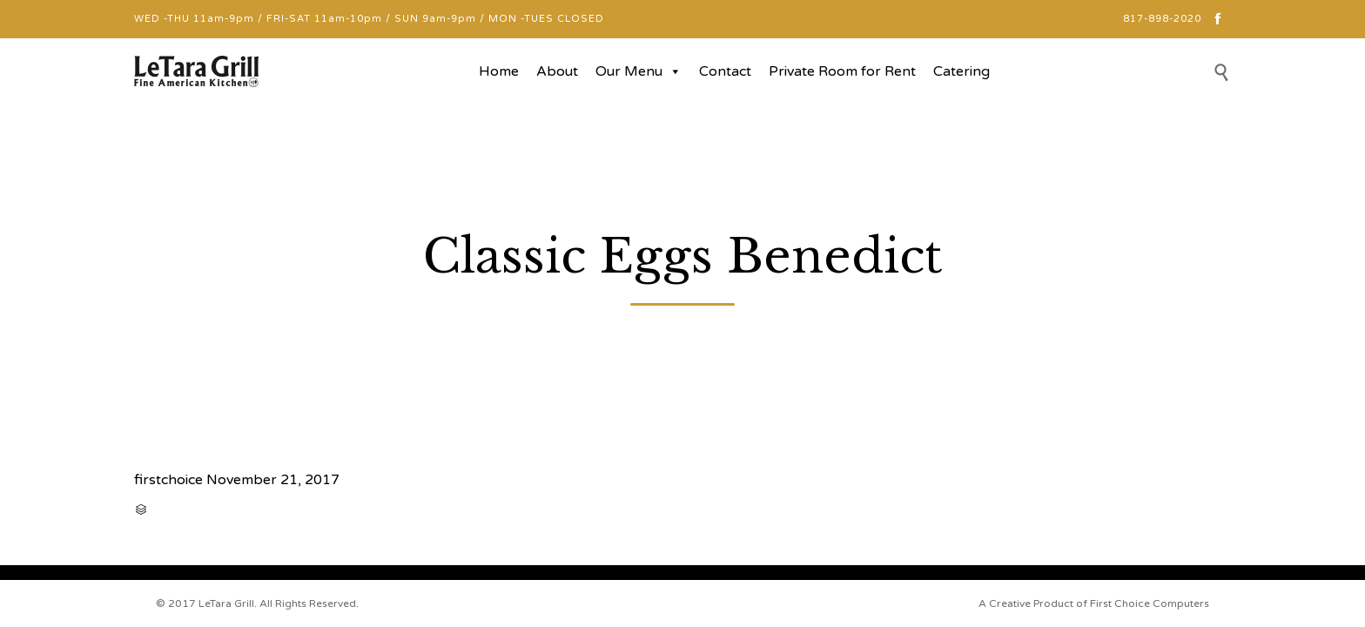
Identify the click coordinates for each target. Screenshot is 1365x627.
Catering (961, 71)
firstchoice (168, 480)
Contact (725, 71)
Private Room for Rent (842, 71)
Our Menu (638, 71)
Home (499, 71)
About (557, 71)
